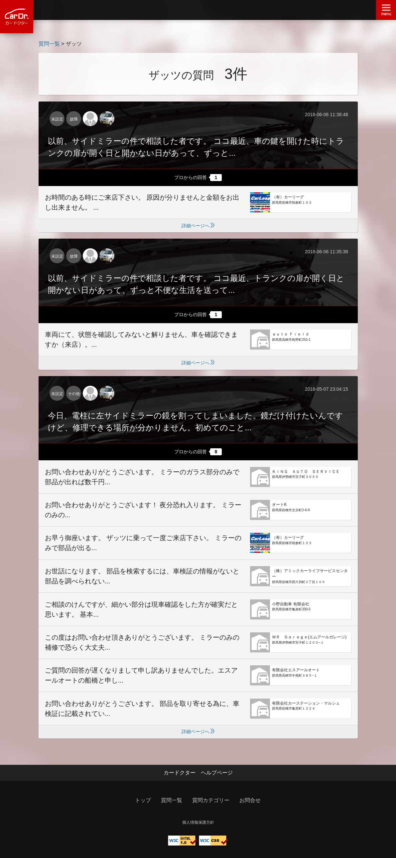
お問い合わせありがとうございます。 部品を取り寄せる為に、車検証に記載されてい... (142, 708)
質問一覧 (49, 44)
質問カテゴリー (210, 800)
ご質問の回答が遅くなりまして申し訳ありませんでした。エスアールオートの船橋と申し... (141, 675)
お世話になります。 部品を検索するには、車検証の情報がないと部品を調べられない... (142, 576)
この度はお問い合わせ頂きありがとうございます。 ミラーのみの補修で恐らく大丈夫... (142, 642)
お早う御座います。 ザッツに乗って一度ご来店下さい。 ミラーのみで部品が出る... (143, 542)
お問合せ (250, 800)
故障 (74, 119)
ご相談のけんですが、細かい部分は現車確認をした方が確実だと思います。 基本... (141, 609)
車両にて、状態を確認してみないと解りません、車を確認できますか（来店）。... (141, 339)
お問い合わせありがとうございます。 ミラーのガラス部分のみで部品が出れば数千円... (142, 477)
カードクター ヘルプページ (198, 772)
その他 (74, 393)
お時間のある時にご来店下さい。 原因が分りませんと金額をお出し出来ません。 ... (142, 202)
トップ (143, 800)
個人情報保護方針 (198, 822)
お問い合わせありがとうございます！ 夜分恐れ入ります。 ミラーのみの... (143, 510)
